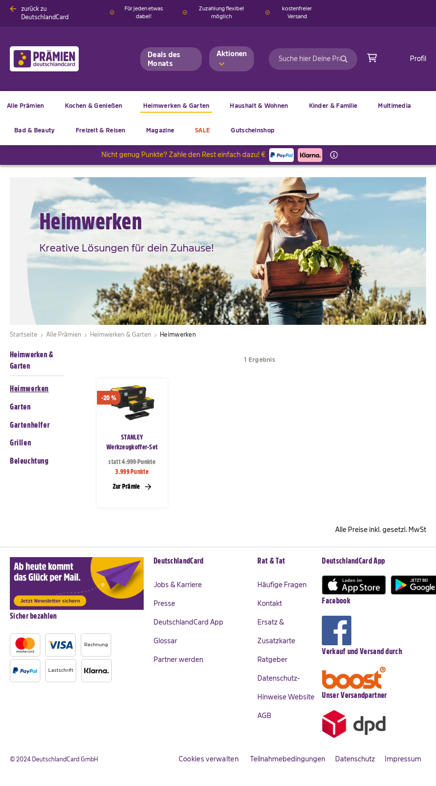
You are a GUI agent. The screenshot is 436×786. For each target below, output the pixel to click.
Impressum (403, 758)
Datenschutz (355, 758)
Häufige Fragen (282, 584)
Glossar (165, 640)
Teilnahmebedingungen (287, 758)
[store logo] (60, 58)
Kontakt (269, 603)
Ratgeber (272, 659)
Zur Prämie (132, 486)
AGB (264, 715)
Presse (164, 603)
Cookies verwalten (209, 758)
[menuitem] (93, 106)
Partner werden (178, 659)
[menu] (218, 118)
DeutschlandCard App (188, 622)
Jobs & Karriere (178, 584)
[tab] (201, 561)
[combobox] (313, 59)
